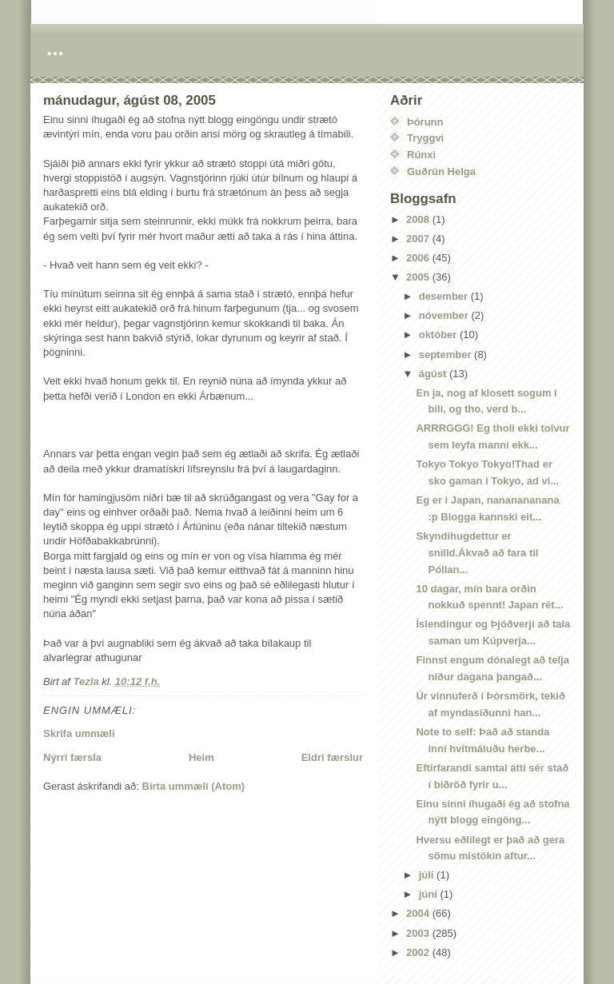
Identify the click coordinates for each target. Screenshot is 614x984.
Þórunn (425, 122)
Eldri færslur (332, 757)
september (446, 355)
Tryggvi (425, 138)
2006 (419, 258)
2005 (419, 277)
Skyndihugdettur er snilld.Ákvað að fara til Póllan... (477, 553)
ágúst (434, 374)
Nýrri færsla (72, 757)
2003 (419, 933)
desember (445, 296)
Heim (201, 757)
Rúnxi (421, 155)
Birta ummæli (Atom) (193, 786)
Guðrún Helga (441, 171)
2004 (419, 913)
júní (430, 894)
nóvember (445, 315)
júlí (428, 875)
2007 (419, 239)
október (439, 335)
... (55, 48)
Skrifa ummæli (79, 733)
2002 (419, 952)
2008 (419, 219)
